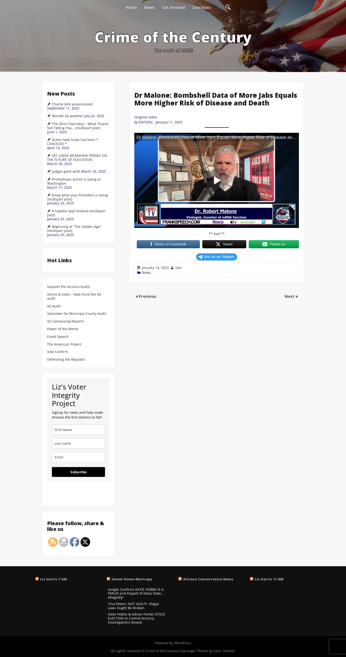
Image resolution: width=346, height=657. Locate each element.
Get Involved (173, 7)
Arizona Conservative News (208, 579)
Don (178, 267)
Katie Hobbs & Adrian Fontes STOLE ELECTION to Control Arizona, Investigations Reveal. (136, 618)
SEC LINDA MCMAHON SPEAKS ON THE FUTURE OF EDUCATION (77, 157)
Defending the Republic (66, 360)
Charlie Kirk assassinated (72, 104)
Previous (147, 296)
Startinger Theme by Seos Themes (207, 651)
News (149, 7)
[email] (78, 457)
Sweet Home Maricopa (131, 579)
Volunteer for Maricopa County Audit (77, 314)
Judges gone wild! (66, 171)
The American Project (64, 344)
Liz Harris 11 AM (269, 579)
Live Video (201, 7)
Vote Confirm (57, 352)
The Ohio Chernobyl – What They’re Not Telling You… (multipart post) (78, 126)
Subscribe (78, 472)
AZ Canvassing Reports (65, 321)
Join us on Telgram (216, 257)
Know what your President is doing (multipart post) (77, 197)
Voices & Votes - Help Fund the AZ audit (74, 296)
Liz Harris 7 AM (53, 579)
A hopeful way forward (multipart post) (76, 213)
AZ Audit (54, 306)
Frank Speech (58, 337)
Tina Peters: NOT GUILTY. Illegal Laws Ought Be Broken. (133, 606)
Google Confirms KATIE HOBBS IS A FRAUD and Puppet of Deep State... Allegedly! (136, 594)
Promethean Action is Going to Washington (74, 181)
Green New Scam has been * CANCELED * (72, 142)
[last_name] (78, 443)
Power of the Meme (62, 329)
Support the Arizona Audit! (68, 287)
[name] (78, 430)
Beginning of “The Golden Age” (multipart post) (74, 229)
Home (131, 7)
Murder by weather (67, 116)
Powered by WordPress (173, 643)
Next (290, 296)
